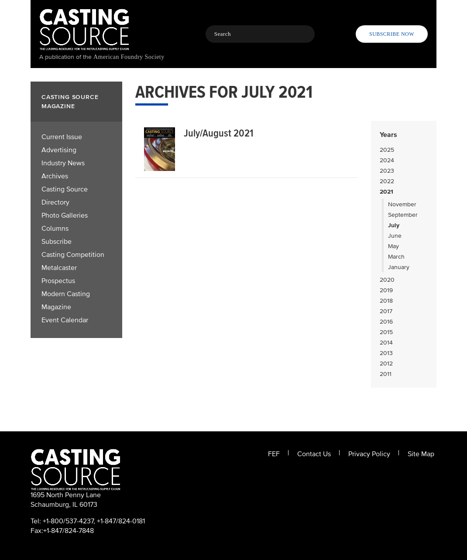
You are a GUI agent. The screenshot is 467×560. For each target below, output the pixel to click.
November (402, 204)
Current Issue (61, 137)
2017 (386, 311)
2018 (386, 300)
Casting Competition (72, 254)
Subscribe (56, 241)
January (398, 267)
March (396, 256)
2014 (386, 342)
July (393, 225)
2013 (386, 353)
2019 (386, 290)
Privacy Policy (369, 454)
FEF (274, 454)
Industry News (63, 163)
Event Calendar (64, 320)
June (395, 235)
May (393, 246)
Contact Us (314, 454)
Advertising (58, 150)
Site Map (421, 454)
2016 (386, 321)
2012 (386, 363)
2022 (387, 181)
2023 (387, 170)
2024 (387, 160)
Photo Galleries (64, 215)
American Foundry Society (129, 57)
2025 (387, 150)
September (403, 215)
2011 (385, 374)
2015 (386, 332)
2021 (386, 191)
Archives (54, 176)
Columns (55, 228)
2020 (387, 279)
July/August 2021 (218, 133)
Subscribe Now (391, 34)
